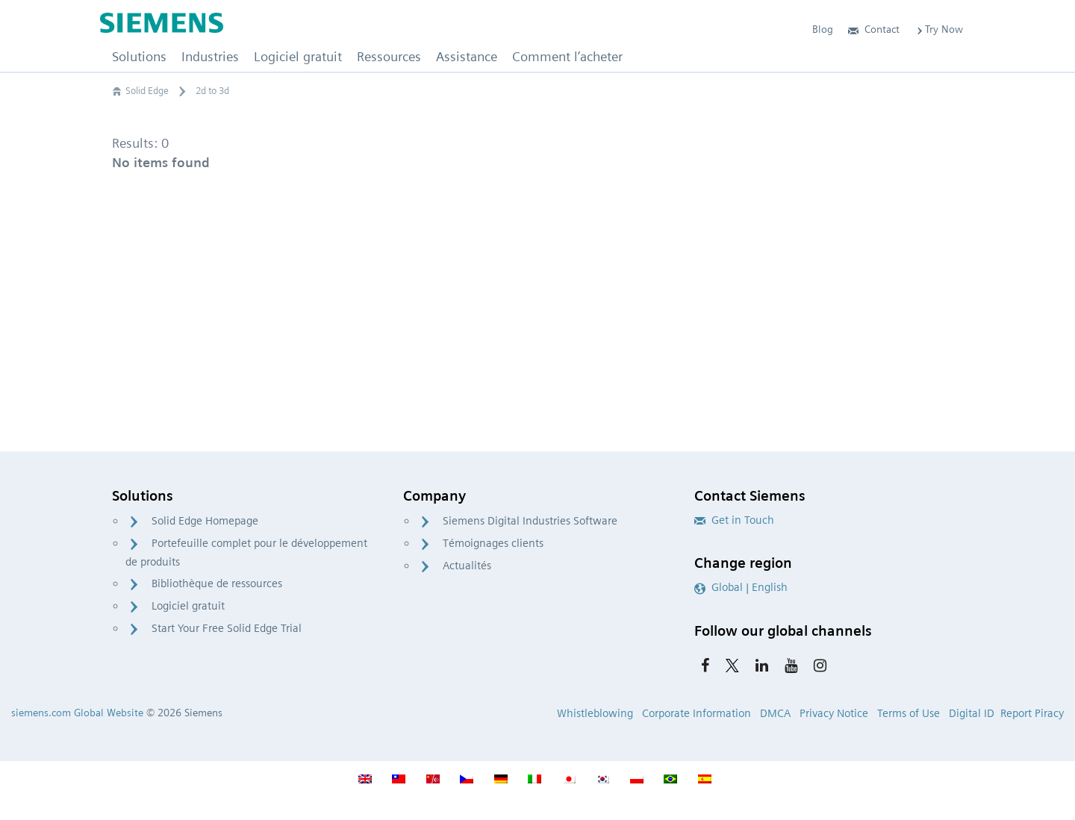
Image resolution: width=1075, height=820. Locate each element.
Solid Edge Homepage (205, 521)
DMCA (775, 713)
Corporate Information (696, 713)
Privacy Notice (834, 713)
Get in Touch (734, 520)
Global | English (741, 587)
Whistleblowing (595, 713)
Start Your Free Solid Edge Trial (227, 628)
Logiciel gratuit (188, 606)
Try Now (938, 29)
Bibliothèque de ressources (217, 583)
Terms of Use (908, 713)
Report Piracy (1032, 713)
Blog (822, 29)
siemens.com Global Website (77, 713)
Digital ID (971, 713)
